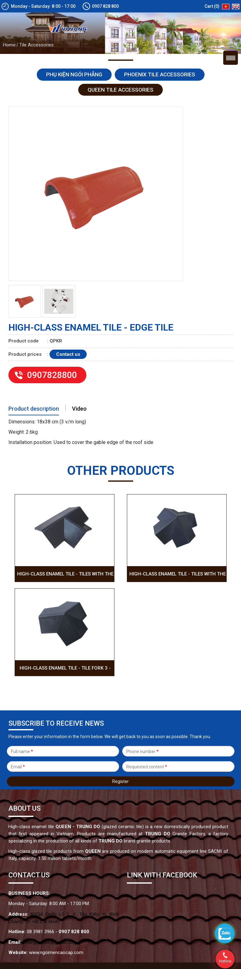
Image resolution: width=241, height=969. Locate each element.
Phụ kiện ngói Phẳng (74, 38)
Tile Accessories (36, 8)
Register (120, 744)
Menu (230, 21)
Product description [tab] (33, 372)
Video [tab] (79, 372)
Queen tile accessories (120, 53)
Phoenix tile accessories (159, 38)
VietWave (166, 939)
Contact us (68, 317)
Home (9, 8)
